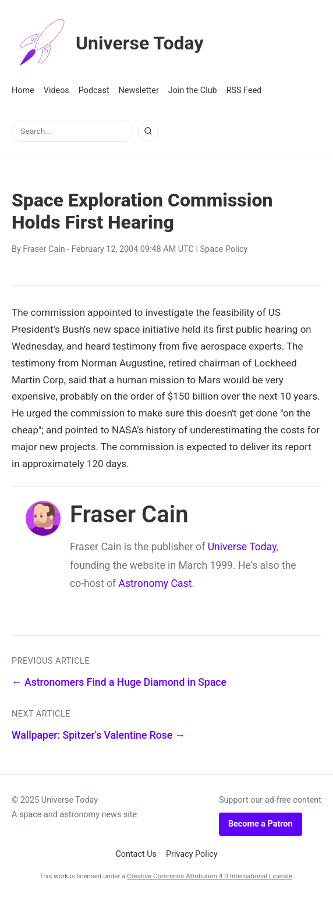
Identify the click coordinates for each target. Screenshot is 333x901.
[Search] (148, 130)
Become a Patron (260, 824)
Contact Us (136, 854)
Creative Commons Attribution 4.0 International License (209, 876)
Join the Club (192, 90)
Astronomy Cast (155, 583)
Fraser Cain (44, 249)
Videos (56, 90)
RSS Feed (244, 90)
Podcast (94, 90)
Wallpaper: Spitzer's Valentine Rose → (98, 735)
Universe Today (108, 43)
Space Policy (224, 249)
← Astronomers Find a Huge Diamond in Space (119, 682)
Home (23, 90)
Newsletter (139, 90)
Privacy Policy (192, 854)
